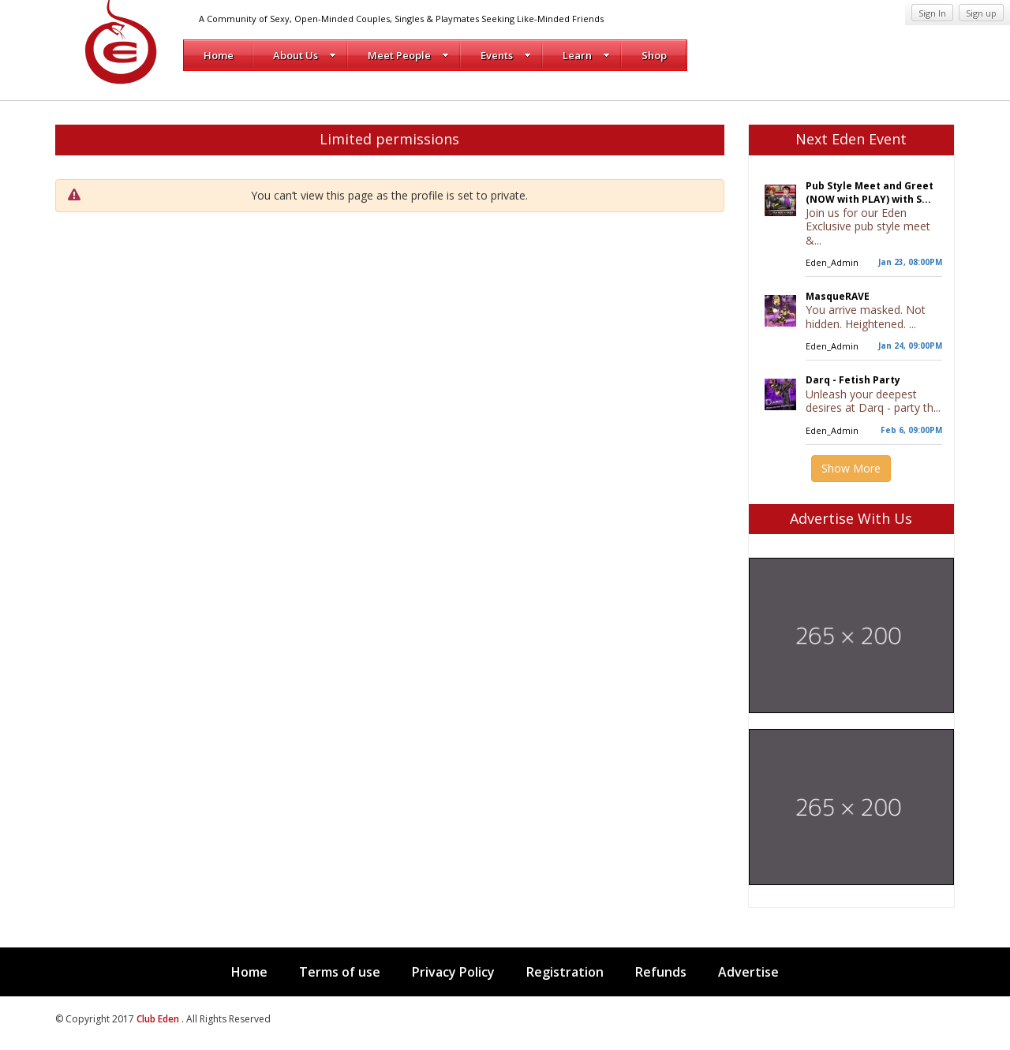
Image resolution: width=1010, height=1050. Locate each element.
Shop (654, 55)
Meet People (408, 55)
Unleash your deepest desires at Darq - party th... (873, 401)
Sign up (981, 13)
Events (506, 55)
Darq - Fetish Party (853, 380)
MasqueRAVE (838, 296)
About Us (304, 55)
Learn (586, 55)
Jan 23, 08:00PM (910, 261)
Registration (565, 972)
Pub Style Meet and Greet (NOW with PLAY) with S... (869, 192)
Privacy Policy (453, 972)
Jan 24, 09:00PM (910, 345)
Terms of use (339, 972)
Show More (851, 468)
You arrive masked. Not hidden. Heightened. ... (866, 316)
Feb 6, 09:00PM (911, 429)
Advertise (748, 972)
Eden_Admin (832, 262)
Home (219, 55)
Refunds (660, 972)
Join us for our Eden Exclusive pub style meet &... (868, 226)
